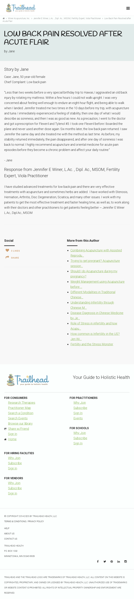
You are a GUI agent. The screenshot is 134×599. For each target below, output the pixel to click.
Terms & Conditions (15, 521)
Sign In (12, 434)
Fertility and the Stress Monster (91, 344)
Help (6, 528)
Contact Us (10, 539)
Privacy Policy (36, 521)
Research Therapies (21, 402)
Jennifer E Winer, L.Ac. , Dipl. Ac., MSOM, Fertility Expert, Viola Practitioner (67, 18)
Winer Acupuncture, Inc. (19, 18)
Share (12, 257)
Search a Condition (20, 413)
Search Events (18, 418)
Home (12, 439)
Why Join (79, 402)
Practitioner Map (19, 408)
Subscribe (80, 408)
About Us (9, 533)
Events (78, 418)
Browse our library (20, 423)
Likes (13, 250)
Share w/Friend (18, 429)
